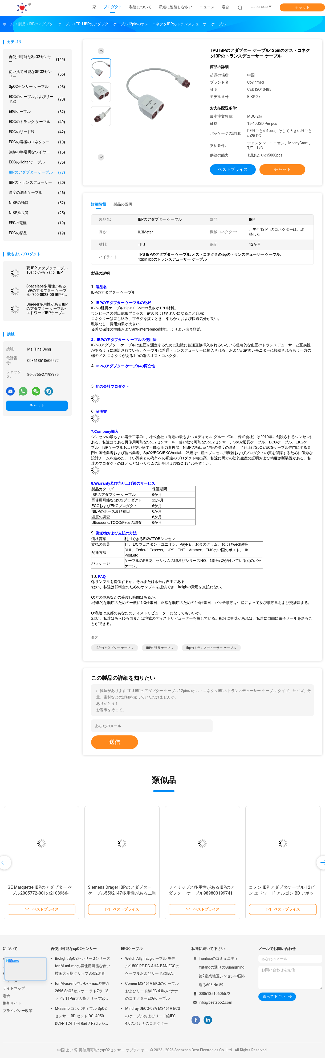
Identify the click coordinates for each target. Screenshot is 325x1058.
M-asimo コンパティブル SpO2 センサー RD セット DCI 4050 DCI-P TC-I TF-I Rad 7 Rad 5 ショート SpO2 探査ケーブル (82, 1016)
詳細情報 (98, 204)
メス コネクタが (112, 355)
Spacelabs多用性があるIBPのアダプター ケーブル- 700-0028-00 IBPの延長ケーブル (46, 290)
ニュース (10, 981)
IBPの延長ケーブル (160, 648)
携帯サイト (12, 1003)
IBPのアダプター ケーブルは (115, 345)
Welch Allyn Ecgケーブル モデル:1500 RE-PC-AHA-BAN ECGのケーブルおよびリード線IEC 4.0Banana (152, 966)
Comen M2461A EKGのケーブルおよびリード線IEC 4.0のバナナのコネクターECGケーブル (152, 991)
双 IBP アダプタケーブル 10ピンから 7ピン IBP (47, 270)
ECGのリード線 (37, 132)
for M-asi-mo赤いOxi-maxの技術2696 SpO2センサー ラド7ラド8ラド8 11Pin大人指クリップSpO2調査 (82, 991)
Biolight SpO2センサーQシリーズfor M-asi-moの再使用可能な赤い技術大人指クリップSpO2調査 (82, 965)
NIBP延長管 (37, 213)
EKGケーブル (37, 111)
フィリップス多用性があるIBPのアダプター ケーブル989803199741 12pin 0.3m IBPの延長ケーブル (201, 893)
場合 (6, 996)
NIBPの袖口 (37, 202)
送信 (114, 742)
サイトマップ (14, 988)
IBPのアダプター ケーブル (37, 172)
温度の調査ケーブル (37, 192)
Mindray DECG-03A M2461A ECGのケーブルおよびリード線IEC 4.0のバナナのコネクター (152, 1016)
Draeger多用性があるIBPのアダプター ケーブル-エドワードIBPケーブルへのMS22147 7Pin (47, 308)
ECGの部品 (37, 233)
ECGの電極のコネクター (37, 142)
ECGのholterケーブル (37, 162)
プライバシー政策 (17, 1010)
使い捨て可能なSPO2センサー (37, 74)
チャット (302, 7)
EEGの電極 (37, 223)
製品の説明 (122, 204)
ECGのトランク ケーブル (37, 122)
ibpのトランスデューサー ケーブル (211, 648)
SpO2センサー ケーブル (37, 86)
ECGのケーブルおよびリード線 (37, 99)
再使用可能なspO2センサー (37, 59)
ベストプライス (233, 169)
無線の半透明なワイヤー (37, 152)
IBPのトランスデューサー (37, 182)
